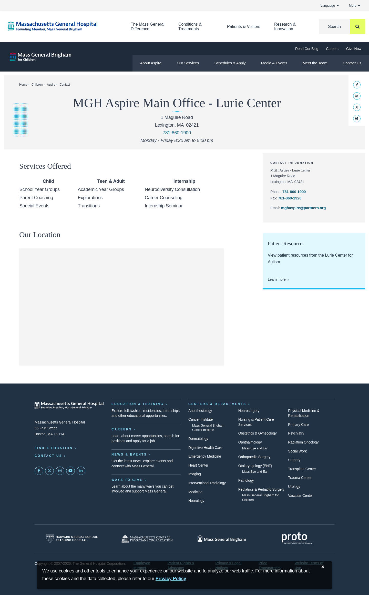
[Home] (61, 26)
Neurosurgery (249, 411)
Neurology (196, 501)
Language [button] (330, 5)
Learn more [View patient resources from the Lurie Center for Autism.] (277, 279)
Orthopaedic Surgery (254, 457)
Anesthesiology (200, 411)
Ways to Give (127, 480)
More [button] (354, 5)
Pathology (246, 480)
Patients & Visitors (243, 26)
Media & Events (274, 63)
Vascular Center (300, 495)
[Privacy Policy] (171, 578)
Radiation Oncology (303, 442)
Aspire (51, 84)
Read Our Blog (306, 49)
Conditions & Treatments (190, 26)
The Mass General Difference (148, 26)
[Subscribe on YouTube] (70, 471)
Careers (332, 49)
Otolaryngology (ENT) (255, 466)
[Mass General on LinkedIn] (81, 471)
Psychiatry (296, 433)
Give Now (353, 49)
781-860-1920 (289, 198)
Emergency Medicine (204, 456)
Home (23, 84)
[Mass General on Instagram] (60, 471)
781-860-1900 (294, 191)
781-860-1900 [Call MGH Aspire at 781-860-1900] (177, 132)
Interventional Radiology (207, 483)
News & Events (129, 454)
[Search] (342, 26)
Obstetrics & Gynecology (257, 433)
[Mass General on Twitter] (49, 471)
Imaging (194, 474)
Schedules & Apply (229, 63)
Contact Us (352, 63)
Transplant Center (302, 469)
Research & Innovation (285, 26)
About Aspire (150, 63)
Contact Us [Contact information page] (48, 456)
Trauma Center (299, 478)
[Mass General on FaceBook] (39, 471)
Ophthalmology (250, 442)
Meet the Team (315, 63)
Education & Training (137, 404)
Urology (294, 487)
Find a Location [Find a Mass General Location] (54, 448)
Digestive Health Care (205, 448)
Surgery (294, 460)
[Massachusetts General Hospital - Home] (69, 405)
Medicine (195, 492)
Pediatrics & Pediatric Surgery (261, 489)
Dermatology (198, 439)
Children (37, 84)
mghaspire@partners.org (303, 208)
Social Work (297, 451)
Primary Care (298, 424)
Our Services (188, 63)
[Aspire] (40, 57)
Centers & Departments (217, 404)
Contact (64, 84)
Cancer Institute (200, 419)
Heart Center (198, 465)
